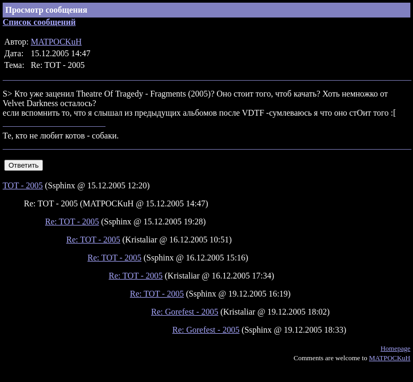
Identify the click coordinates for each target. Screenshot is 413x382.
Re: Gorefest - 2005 (184, 311)
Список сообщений (39, 22)
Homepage (395, 348)
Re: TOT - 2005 (72, 221)
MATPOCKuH (56, 41)
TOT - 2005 (23, 185)
